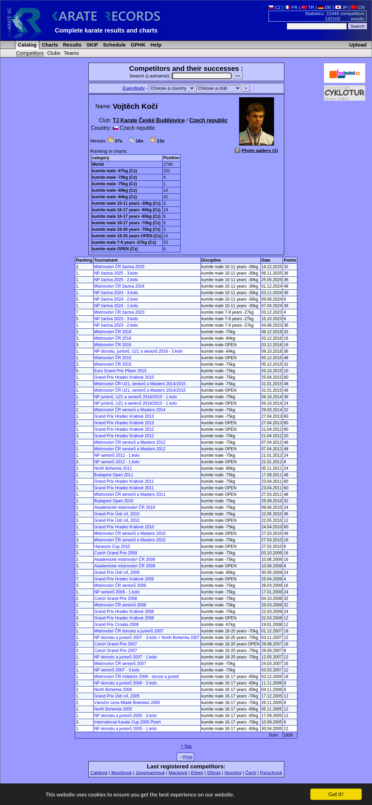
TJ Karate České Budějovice (149, 120)
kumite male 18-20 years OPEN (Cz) (127, 236)
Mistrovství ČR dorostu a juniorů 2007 (128, 631)
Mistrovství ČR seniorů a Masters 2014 (129, 409)
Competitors (30, 53)
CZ (274, 7)
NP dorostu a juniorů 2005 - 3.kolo (125, 715)
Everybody (134, 88)
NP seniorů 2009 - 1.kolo (117, 592)
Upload (358, 45)
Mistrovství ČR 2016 (113, 338)
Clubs (53, 53)
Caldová (99, 772)
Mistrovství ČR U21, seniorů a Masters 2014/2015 (140, 383)
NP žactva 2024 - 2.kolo (116, 299)
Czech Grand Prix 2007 (115, 644)
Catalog (26, 45)
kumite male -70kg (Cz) (114, 177)
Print (185, 756)
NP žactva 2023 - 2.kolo (116, 325)
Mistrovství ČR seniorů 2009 (120, 585)
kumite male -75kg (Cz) (114, 183)
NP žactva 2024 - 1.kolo (116, 305)
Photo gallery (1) (259, 150)
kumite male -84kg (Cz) (114, 196)
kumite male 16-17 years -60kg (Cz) (126, 209)
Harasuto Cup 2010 (112, 546)
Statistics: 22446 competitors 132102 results (334, 16)
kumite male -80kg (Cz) (114, 190)
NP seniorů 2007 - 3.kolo (117, 670)
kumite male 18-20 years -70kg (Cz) (126, 229)
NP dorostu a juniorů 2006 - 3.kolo (125, 683)
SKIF (91, 45)
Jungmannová (149, 772)
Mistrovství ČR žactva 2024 (119, 286)
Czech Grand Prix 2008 (115, 598)
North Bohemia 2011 (113, 468)
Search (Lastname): (181, 75)
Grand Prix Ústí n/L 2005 (117, 696)
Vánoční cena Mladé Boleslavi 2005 (127, 702)
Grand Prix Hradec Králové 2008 (124, 611)
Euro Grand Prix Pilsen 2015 (120, 370)
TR (307, 7)
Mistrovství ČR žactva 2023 (119, 312)
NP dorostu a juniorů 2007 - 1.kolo (125, 657)
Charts (49, 45)
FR (291, 7)
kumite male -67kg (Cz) (114, 170)
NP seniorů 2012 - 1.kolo (117, 455)
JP (341, 7)
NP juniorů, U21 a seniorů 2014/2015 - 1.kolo (135, 396)
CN (357, 7)
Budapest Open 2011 (113, 475)
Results (72, 45)
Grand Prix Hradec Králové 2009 (124, 579)
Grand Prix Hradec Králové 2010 (124, 527)
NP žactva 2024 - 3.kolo (116, 292)
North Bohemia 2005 (113, 709)
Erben (197, 772)
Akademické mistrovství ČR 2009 (124, 559)
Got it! (336, 794)
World (98, 164)
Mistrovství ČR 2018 (113, 331)
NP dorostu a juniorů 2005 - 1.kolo (125, 728)
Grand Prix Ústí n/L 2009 (117, 572)
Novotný (232, 772)
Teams (71, 53)
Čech (250, 772)
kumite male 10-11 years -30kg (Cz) (126, 203)
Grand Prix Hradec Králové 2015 (124, 377)
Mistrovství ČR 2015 (113, 357)
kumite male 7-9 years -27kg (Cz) (124, 242)
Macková (178, 772)
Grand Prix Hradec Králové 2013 (124, 416)
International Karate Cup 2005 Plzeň (127, 722)
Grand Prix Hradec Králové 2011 (124, 481)
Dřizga (214, 772)
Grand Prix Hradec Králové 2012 (124, 429)
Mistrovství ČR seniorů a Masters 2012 (129, 442)
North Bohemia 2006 (113, 689)
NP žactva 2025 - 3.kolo (116, 273)
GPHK (137, 45)
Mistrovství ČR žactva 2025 (119, 266)
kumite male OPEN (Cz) (115, 249)
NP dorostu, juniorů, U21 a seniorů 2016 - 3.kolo (138, 351)
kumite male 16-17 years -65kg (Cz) (126, 216)
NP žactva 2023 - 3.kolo (116, 318)
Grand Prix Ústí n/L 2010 (117, 514)
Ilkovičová (121, 772)
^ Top (186, 746)
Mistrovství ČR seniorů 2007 (120, 663)
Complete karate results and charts (106, 30)
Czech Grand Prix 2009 (115, 553)
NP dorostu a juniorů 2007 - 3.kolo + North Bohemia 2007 (147, 637)
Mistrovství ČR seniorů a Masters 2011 (129, 494)
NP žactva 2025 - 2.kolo (116, 279)
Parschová (271, 772)
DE (325, 7)
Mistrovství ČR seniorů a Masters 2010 (129, 533)
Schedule (114, 45)
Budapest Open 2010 (113, 501)
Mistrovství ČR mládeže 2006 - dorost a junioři (136, 676)
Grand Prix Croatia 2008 (116, 624)
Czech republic (208, 120)
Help (155, 45)
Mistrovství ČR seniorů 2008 (120, 605)
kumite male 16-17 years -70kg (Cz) (126, 223)
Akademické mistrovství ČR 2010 (124, 507)
